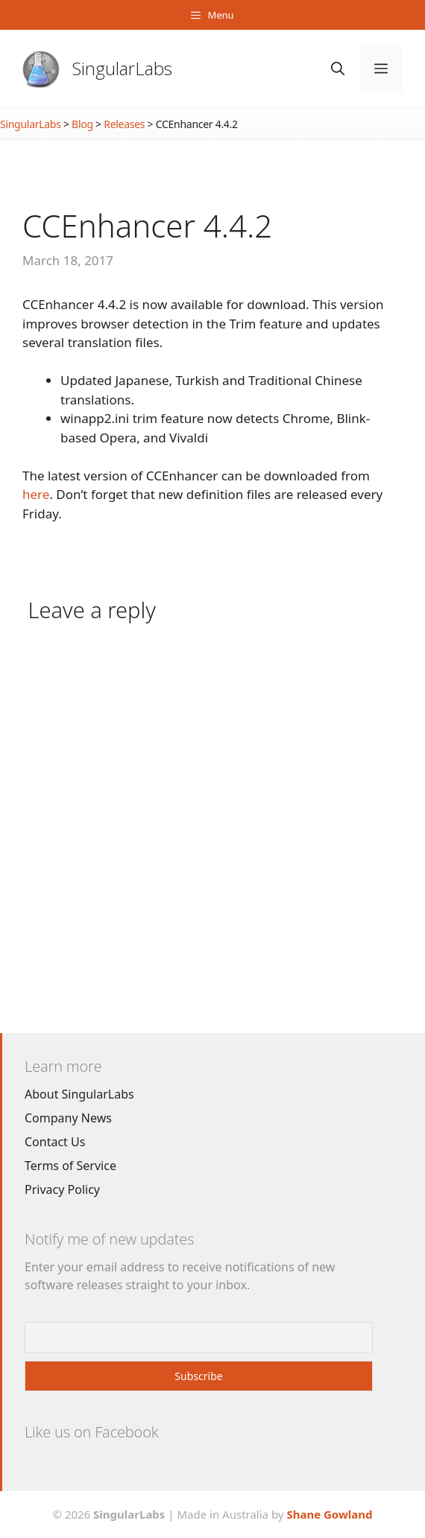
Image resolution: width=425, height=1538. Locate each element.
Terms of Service (70, 1165)
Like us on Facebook (91, 1432)
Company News (68, 1118)
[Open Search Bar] (337, 69)
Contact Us (55, 1142)
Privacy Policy (62, 1189)
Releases (124, 124)
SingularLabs (122, 68)
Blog (82, 124)
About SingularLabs (79, 1094)
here (35, 494)
